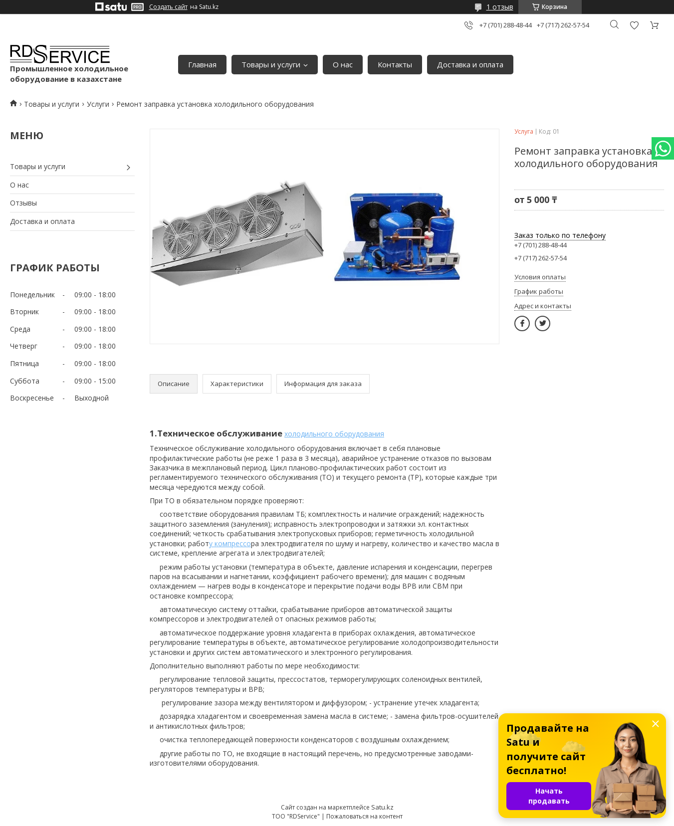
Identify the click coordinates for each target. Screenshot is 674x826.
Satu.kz (382, 807)
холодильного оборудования (334, 433)
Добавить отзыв (634, 25)
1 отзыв (499, 6)
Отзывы (23, 202)
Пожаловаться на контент (364, 816)
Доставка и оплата (470, 64)
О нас (343, 64)
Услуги (98, 104)
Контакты (395, 64)
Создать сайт (168, 6)
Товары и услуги (270, 64)
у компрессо (230, 543)
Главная (202, 64)
